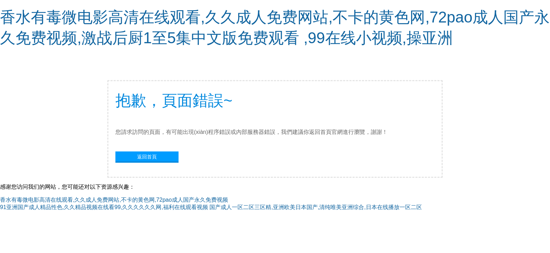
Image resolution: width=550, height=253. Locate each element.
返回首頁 (147, 157)
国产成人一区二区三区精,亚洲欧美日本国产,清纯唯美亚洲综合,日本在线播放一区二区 (315, 207)
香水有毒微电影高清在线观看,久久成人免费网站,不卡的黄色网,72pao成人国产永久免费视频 (114, 200)
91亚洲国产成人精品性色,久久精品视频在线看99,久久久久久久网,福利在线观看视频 (104, 207)
